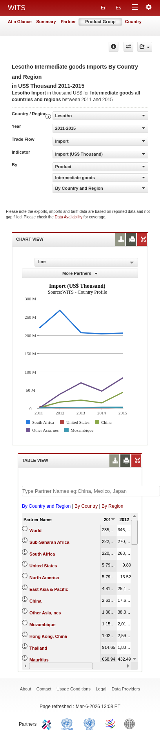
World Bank (131, 723)
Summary (46, 21)
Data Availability (69, 217)
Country (133, 21)
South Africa (42, 554)
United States (43, 565)
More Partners (80, 273)
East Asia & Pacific (48, 589)
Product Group (100, 21)
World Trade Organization (110, 723)
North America (44, 577)
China (35, 601)
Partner (68, 21)
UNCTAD (68, 723)
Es (118, 8)
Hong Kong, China (48, 636)
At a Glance (20, 21)
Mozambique (42, 624)
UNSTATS (89, 723)
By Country (86, 506)
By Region (112, 506)
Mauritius (39, 660)
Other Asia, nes (45, 612)
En (104, 8)
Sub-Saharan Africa (49, 542)
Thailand (38, 648)
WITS (16, 8)
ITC (48, 723)
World (35, 530)
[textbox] (91, 491)
